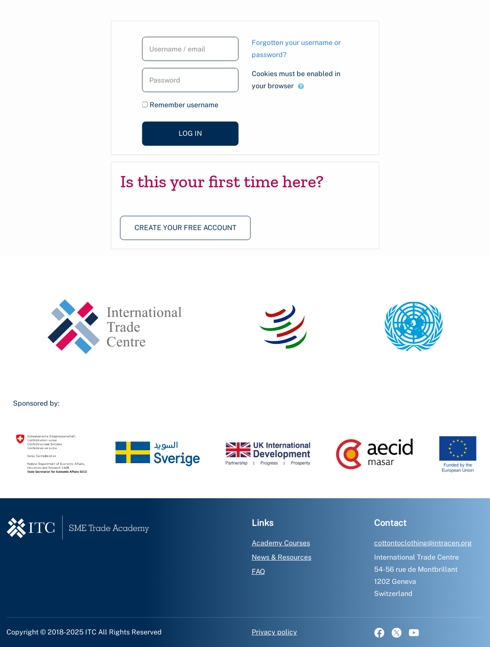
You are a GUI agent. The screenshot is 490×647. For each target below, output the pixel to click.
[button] (301, 86)
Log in (190, 133)
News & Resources (281, 557)
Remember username (184, 105)
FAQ (258, 571)
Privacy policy (274, 632)
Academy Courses (281, 543)
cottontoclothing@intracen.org (423, 543)
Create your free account (186, 228)
